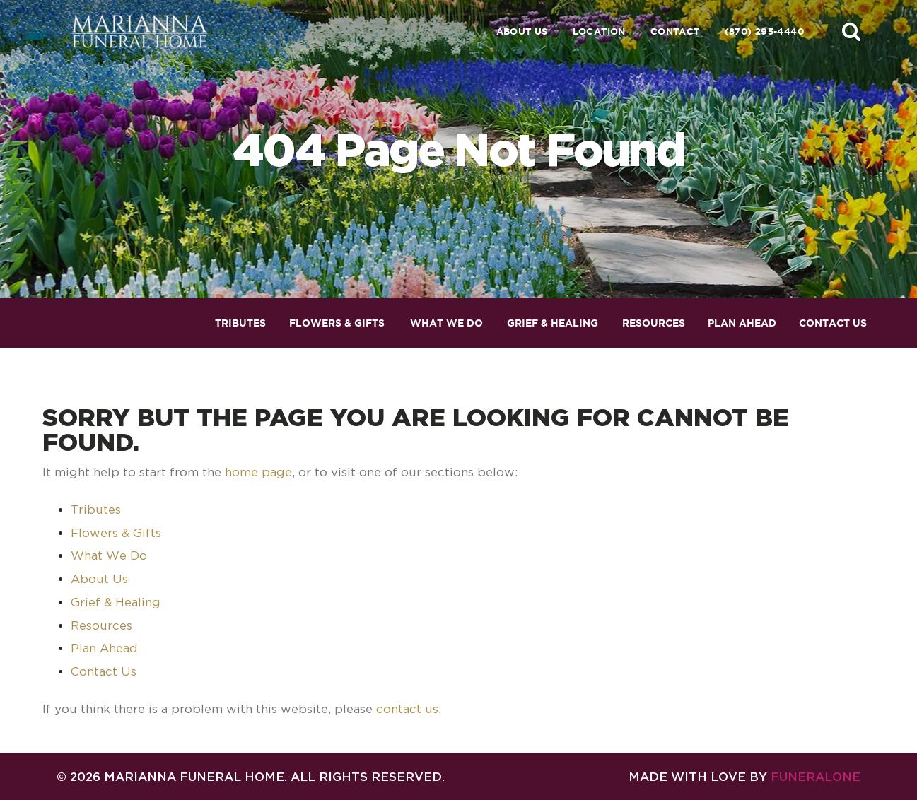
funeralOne (815, 776)
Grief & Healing (115, 602)
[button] (851, 31)
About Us (522, 31)
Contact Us (103, 671)
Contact (675, 31)
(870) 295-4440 (764, 31)
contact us (407, 708)
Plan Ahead (104, 648)
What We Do (109, 555)
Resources (101, 625)
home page (258, 472)
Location (599, 31)
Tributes (96, 509)
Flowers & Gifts (116, 533)
